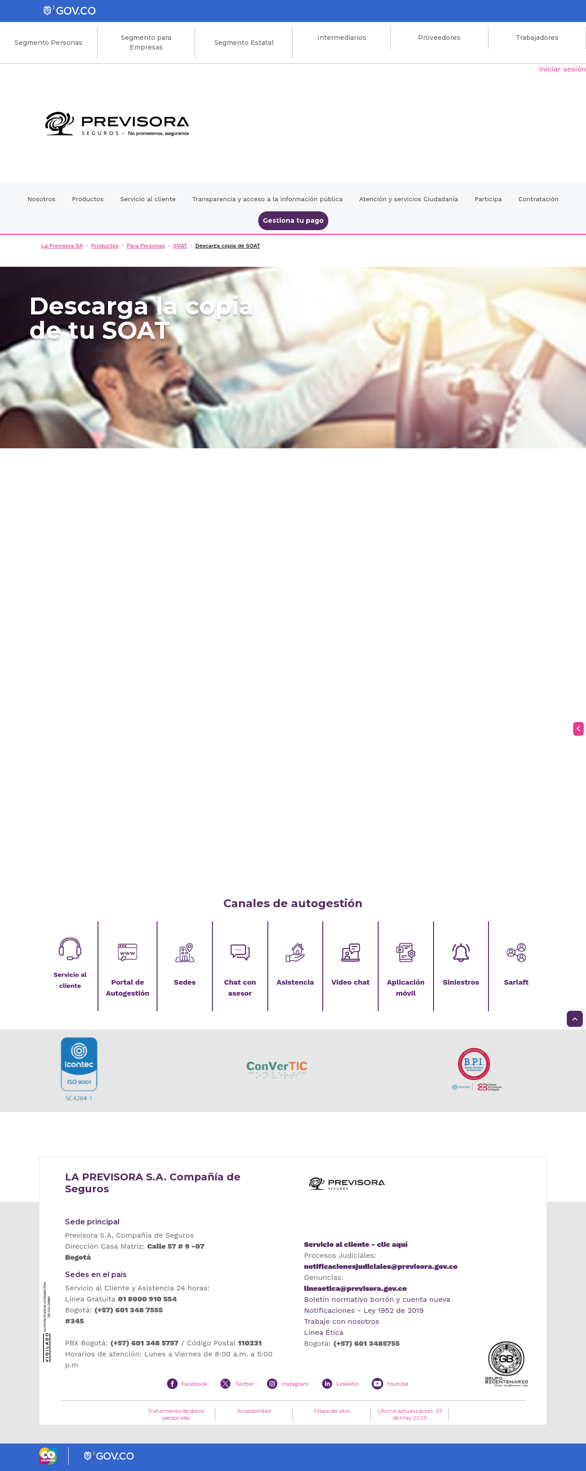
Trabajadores (537, 37)
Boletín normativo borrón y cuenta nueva (377, 1299)
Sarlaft (516, 982)
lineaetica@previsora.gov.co (355, 1288)
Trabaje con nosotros (341, 1321)
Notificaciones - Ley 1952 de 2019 (364, 1310)
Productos (87, 199)
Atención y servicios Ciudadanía (408, 199)
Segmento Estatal (243, 43)
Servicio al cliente (147, 199)
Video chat (350, 982)
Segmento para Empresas (146, 42)
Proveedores (439, 37)
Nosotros (41, 199)
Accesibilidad (254, 1411)
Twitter (244, 1384)
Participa (488, 199)
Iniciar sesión (562, 69)
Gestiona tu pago (293, 220)
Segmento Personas (48, 43)
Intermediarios (341, 37)
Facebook (194, 1384)
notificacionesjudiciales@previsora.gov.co (380, 1266)
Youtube (397, 1384)
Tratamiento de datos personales (176, 1414)
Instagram (295, 1384)
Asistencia (295, 982)
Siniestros (461, 982)
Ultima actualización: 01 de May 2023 (409, 1414)
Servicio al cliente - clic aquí (355, 1244)
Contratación (538, 199)
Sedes (184, 982)
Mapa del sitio (332, 1411)
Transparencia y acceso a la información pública (267, 199)
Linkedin (347, 1384)
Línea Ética (323, 1332)
